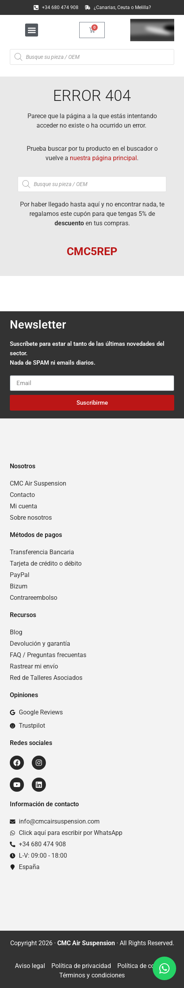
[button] (31, 30)
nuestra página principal (103, 158)
